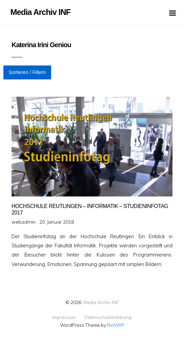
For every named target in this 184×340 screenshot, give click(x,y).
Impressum (64, 317)
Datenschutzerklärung (107, 317)
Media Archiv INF (101, 302)
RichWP (115, 325)
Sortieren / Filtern (27, 72)
